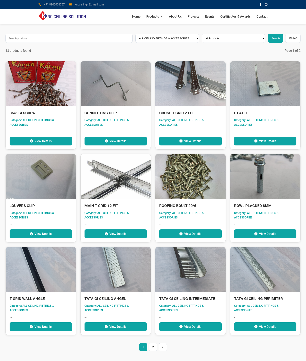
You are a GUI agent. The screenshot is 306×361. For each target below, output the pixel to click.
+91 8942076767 (52, 4)
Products (154, 16)
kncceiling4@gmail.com (86, 4)
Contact (261, 16)
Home (136, 16)
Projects (193, 16)
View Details (41, 141)
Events (209, 16)
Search (275, 38)
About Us (175, 16)
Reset (293, 38)
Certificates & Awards (235, 16)
